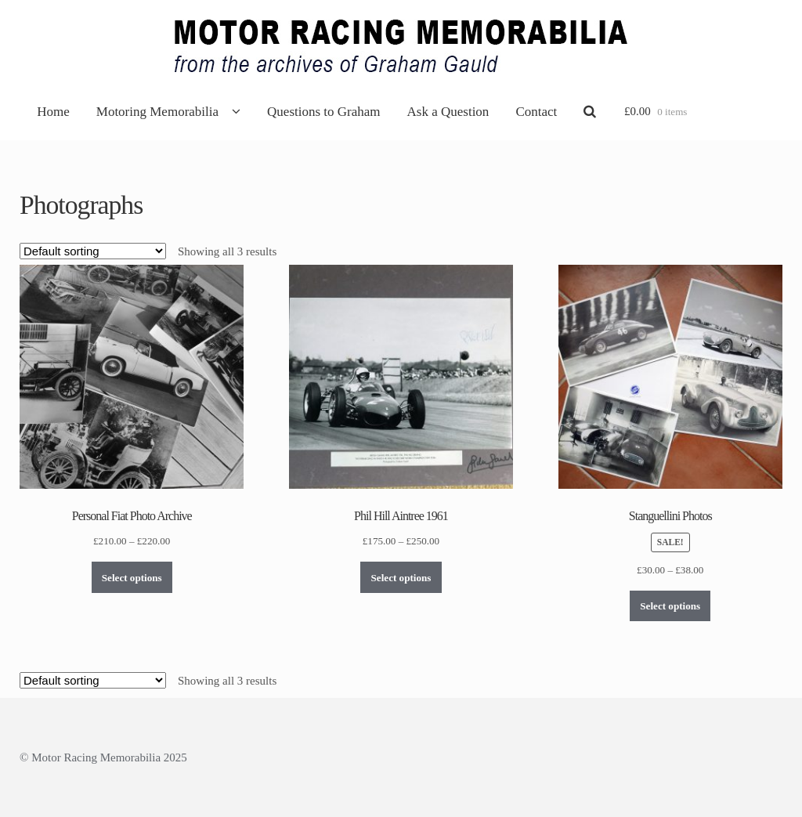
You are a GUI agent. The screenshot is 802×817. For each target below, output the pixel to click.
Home (53, 111)
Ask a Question (448, 111)
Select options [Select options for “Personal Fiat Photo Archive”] (132, 578)
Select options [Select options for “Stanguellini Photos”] (670, 606)
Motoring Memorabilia (157, 111)
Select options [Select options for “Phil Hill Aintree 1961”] (401, 578)
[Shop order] (93, 251)
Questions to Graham (323, 111)
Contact (536, 111)
